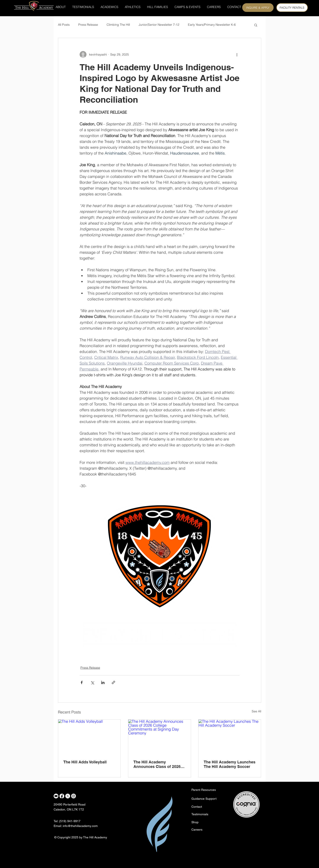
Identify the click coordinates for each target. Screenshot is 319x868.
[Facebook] (61, 796)
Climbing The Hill (118, 25)
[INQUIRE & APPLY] (258, 7)
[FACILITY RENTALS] (292, 7)
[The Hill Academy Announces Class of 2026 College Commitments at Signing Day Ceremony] (159, 737)
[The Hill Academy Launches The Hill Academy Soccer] (230, 737)
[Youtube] (56, 796)
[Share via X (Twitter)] (92, 682)
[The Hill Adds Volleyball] (89, 737)
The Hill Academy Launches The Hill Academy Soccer (229, 764)
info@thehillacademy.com (80, 826)
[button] (256, 25)
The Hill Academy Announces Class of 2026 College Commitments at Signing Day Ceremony (157, 764)
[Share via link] (113, 682)
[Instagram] (73, 796)
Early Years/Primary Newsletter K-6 (212, 25)
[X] (67, 796)
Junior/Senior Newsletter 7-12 (159, 25)
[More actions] (237, 54)
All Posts (64, 25)
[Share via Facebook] (82, 682)
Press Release (88, 25)
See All (256, 711)
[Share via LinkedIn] (103, 682)
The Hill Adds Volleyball (85, 762)
